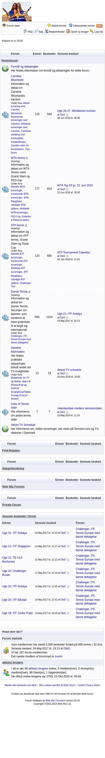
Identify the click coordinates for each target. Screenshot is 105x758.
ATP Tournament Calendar (73, 252)
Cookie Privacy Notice (89, 685)
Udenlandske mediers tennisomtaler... (80, 408)
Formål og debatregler (24, 66)
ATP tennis (17, 225)
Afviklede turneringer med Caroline (21, 127)
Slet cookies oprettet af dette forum (57, 685)
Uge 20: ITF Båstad (14, 599)
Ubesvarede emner (84, 25)
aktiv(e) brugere (12, 662)
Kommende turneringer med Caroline (19, 120)
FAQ (30, 31)
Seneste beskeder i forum (19, 516)
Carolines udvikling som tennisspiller (21, 135)
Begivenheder (55, 31)
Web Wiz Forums (13, 486)
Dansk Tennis (19, 291)
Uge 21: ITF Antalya (69, 313)
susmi (58, 656)
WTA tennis (18, 158)
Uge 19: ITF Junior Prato (17, 613)
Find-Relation (11, 450)
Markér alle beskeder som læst (20, 685)
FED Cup (15, 216)
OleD (62, 114)
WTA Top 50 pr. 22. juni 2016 (75, 185)
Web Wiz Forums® (55, 700)
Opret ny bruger (80, 31)
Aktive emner (59, 25)
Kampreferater (18, 142)
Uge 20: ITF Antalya (14, 586)
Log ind (98, 31)
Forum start (13, 25)
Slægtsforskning (13, 468)
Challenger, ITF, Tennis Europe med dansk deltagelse (21, 339)
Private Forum (11, 504)
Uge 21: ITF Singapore (16, 546)
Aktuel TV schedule (69, 370)
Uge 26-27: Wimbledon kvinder (76, 111)
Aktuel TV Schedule (23, 425)
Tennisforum (9, 60)
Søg (38, 31)
